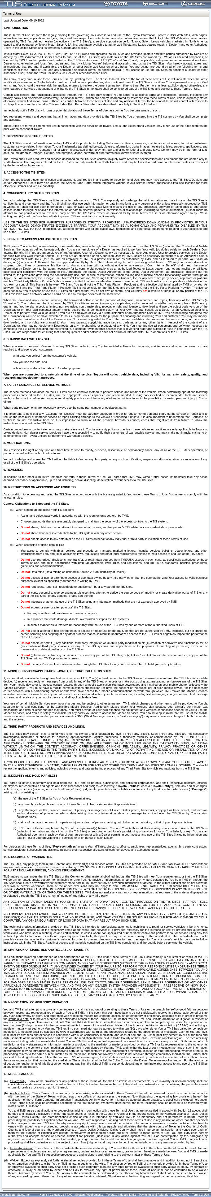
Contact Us (57, 1194)
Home (43, 1194)
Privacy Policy (180, 1194)
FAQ (69, 1194)
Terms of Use (200, 1194)
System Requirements (89, 1194)
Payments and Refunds (153, 1194)
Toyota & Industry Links (121, 1194)
